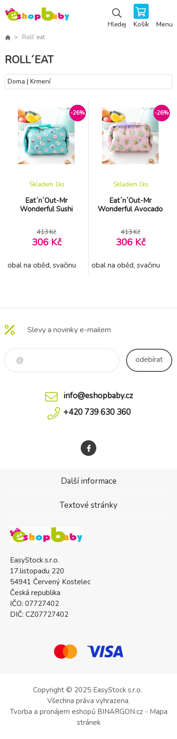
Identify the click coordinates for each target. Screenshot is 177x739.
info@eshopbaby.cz (98, 395)
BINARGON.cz (120, 711)
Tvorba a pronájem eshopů (52, 711)
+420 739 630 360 (97, 412)
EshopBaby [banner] (37, 16)
